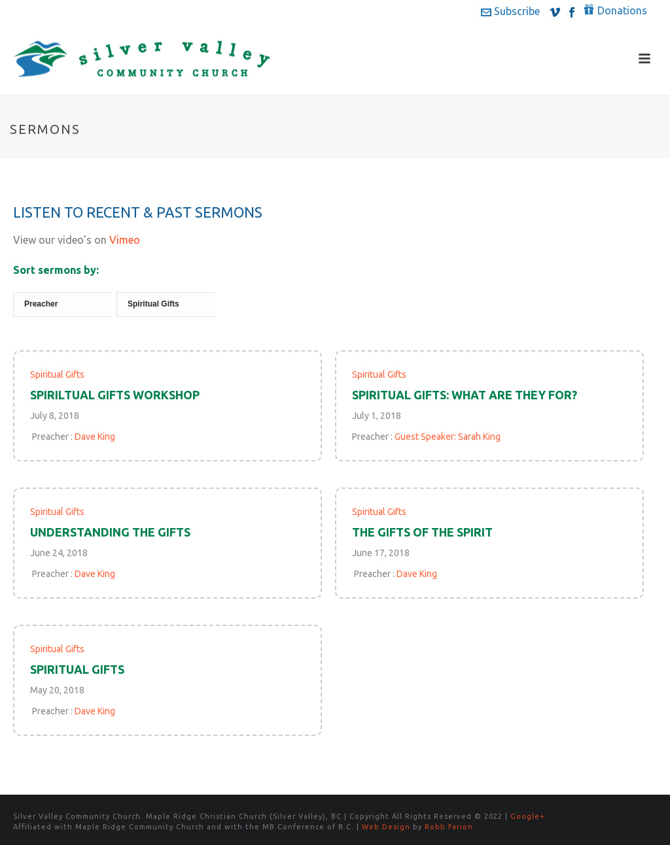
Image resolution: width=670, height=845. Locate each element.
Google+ (527, 816)
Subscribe (510, 11)
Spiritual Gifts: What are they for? (464, 394)
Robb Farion (449, 827)
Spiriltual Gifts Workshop (115, 394)
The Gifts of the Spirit (422, 531)
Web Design (386, 827)
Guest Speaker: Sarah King (448, 436)
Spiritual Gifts (57, 374)
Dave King (95, 436)
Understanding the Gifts (110, 531)
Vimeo (124, 240)
